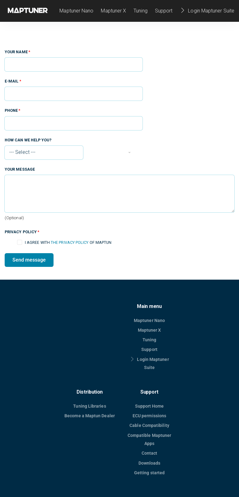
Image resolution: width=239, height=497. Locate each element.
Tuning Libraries (89, 406)
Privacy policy (22, 232)
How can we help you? (28, 140)
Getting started (149, 472)
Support (164, 11)
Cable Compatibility (149, 425)
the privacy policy (69, 242)
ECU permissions (149, 415)
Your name (17, 52)
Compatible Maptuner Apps (149, 439)
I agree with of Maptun (68, 242)
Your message (20, 169)
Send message (29, 260)
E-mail (13, 81)
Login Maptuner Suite (207, 11)
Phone (13, 110)
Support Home (149, 406)
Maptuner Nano (76, 11)
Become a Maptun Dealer (89, 415)
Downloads (149, 463)
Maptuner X (113, 11)
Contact (149, 453)
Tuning (140, 11)
